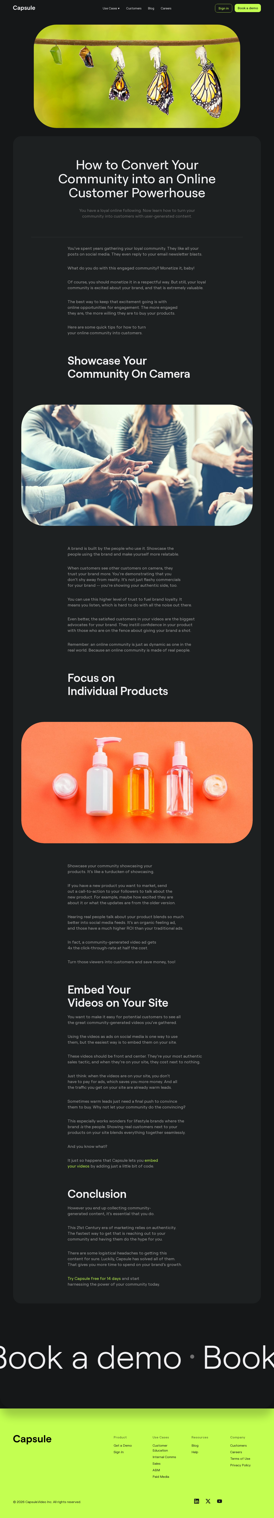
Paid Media (161, 1477)
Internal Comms (164, 1457)
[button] (111, 8)
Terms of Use (240, 1458)
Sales (157, 1463)
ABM (156, 1470)
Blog (194, 1445)
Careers (236, 1452)
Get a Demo (123, 1445)
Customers (238, 1445)
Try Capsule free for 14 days (94, 1278)
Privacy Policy (240, 1465)
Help (194, 1452)
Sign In (119, 1452)
